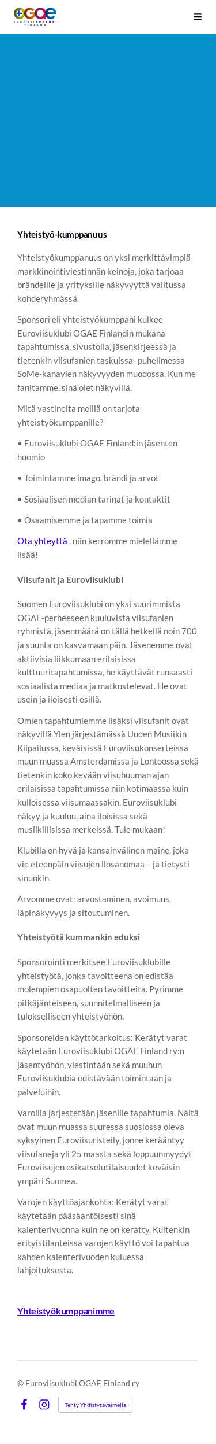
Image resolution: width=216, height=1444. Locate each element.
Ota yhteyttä (43, 541)
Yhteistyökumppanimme (66, 1310)
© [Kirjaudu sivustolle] (21, 1383)
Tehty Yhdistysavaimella (95, 1404)
